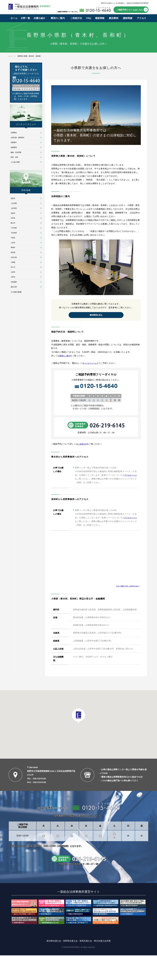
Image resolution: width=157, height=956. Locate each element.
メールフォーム (91, 363)
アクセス (141, 18)
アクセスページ (131, 475)
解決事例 (113, 18)
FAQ (88, 18)
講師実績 (127, 18)
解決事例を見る (96, 315)
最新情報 (99, 18)
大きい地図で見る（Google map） (125, 586)
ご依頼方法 (76, 18)
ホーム (14, 18)
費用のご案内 (58, 18)
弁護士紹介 (39, 18)
